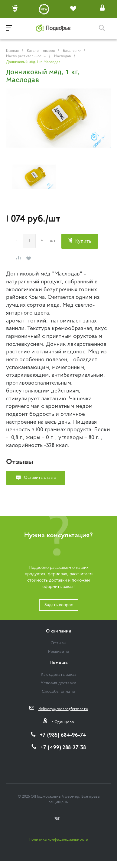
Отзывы (58, 643)
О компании (58, 631)
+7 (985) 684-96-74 (63, 735)
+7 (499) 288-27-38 (63, 748)
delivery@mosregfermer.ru (63, 709)
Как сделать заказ (58, 674)
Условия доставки (58, 683)
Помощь (59, 663)
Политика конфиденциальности (58, 840)
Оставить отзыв (40, 478)
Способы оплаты (58, 691)
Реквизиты (58, 651)
